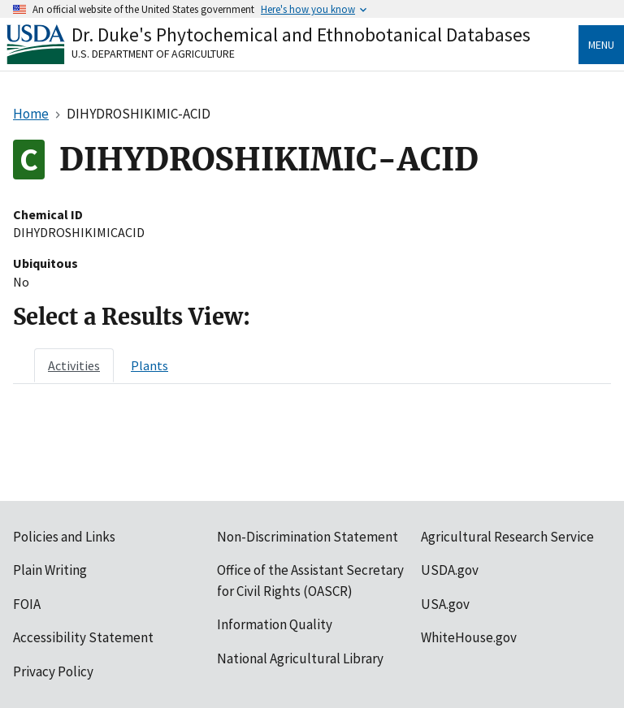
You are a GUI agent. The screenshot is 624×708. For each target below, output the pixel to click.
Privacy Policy (53, 671)
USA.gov (445, 604)
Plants (149, 365)
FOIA (27, 604)
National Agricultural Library (300, 658)
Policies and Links (64, 537)
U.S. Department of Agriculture (153, 53)
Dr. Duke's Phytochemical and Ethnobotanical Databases (301, 34)
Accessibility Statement (83, 637)
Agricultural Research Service (507, 537)
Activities (74, 365)
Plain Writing (50, 570)
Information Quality (274, 624)
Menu (601, 44)
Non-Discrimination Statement (307, 537)
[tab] (73, 365)
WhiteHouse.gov (469, 637)
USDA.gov (450, 570)
